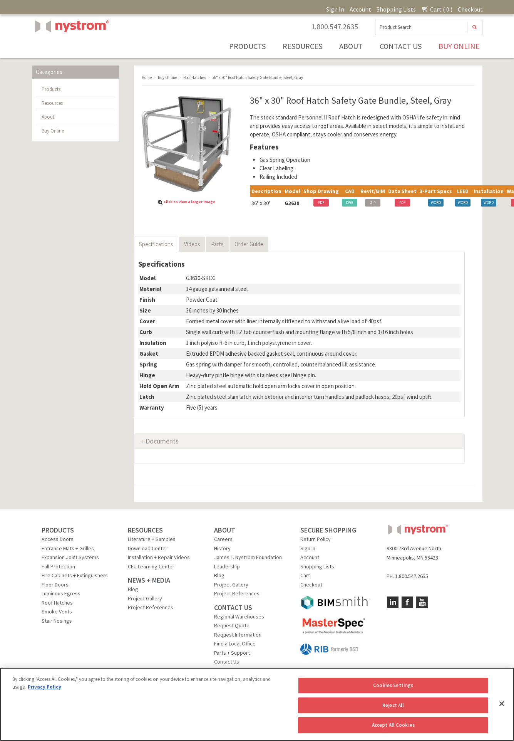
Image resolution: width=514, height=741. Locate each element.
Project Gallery (145, 598)
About (351, 46)
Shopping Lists (396, 9)
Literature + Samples (152, 539)
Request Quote (231, 625)
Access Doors (58, 539)
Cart (305, 575)
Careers (223, 539)
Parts (217, 244)
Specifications (156, 244)
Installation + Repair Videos (159, 557)
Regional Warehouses (239, 616)
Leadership (227, 566)
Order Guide (248, 244)
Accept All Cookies (393, 725)
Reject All (393, 705)
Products (247, 46)
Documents (162, 441)
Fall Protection (58, 566)
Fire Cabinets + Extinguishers (75, 575)
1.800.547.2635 (334, 26)
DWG (349, 202)
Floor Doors (55, 584)
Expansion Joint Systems (70, 557)
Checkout (470, 9)
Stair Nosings (57, 620)
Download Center (147, 548)
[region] (257, 704)
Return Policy (315, 539)
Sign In (335, 9)
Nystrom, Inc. (70, 45)
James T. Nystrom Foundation (248, 557)
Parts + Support (232, 652)
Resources (302, 46)
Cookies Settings (393, 685)
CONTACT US (233, 607)
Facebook (407, 602)
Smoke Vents (57, 611)
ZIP (372, 202)
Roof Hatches (57, 602)
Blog (133, 589)
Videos (192, 244)
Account (360, 9)
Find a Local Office (235, 643)
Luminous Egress (61, 593)
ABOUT (224, 530)
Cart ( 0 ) (436, 9)
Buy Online (459, 46)
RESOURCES (145, 530)
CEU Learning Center (151, 566)
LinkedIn (393, 602)
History (222, 548)
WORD (436, 202)
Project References (150, 607)
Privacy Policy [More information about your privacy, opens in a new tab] (44, 687)
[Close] (501, 703)
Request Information (237, 634)
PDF (321, 202)
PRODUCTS (58, 530)
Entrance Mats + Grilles (68, 548)
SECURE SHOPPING (328, 530)
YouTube (422, 602)
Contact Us (401, 46)
